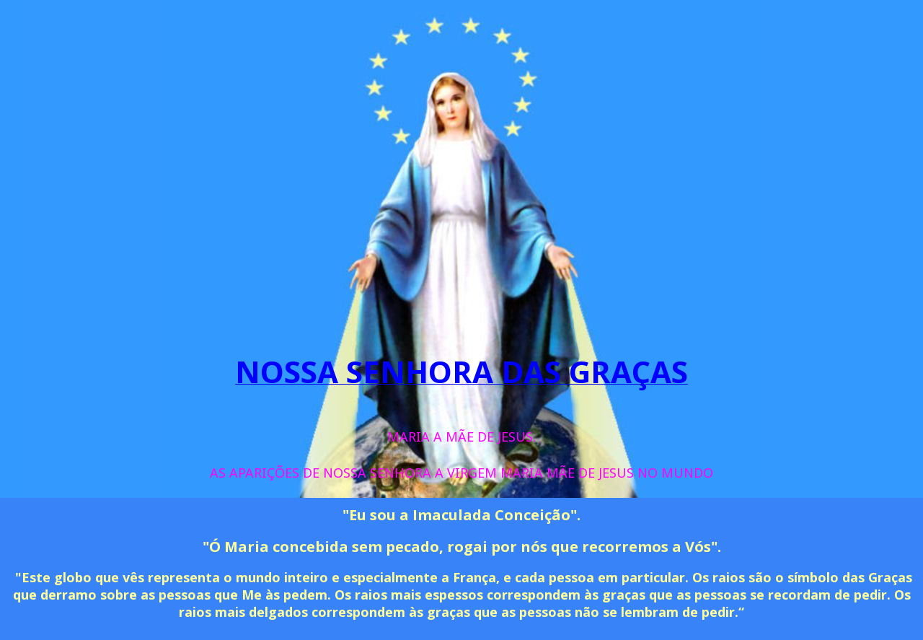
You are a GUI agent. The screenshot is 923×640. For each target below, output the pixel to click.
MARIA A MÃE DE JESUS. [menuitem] (461, 436)
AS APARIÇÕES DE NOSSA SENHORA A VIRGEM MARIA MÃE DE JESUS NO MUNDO (461, 472)
